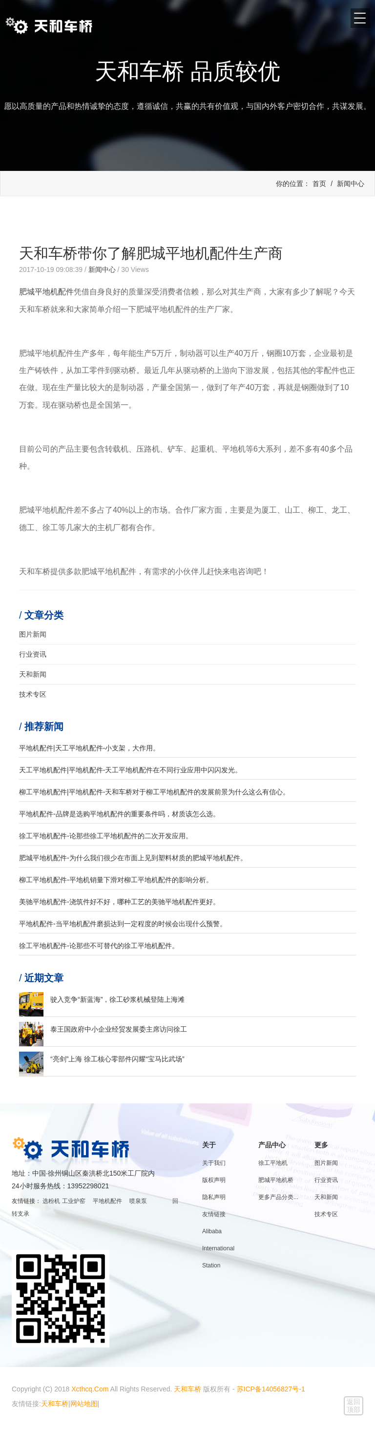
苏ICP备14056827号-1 (271, 1389)
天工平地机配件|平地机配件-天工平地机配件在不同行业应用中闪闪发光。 (130, 770)
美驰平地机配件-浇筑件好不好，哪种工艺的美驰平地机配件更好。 (119, 902)
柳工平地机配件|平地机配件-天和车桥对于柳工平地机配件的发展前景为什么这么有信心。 (154, 792)
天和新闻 (32, 674)
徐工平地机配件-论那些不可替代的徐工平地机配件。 (99, 946)
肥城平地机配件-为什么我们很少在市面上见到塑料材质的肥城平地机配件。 (133, 858)
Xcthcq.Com (89, 1389)
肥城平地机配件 (46, 292)
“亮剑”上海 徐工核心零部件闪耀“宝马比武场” (117, 1059)
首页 (319, 183)
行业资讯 (32, 654)
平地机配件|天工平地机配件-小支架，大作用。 (89, 748)
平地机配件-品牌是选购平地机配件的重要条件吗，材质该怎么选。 (119, 814)
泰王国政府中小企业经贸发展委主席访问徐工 (118, 1029)
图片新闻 (32, 634)
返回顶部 (353, 1405)
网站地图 (84, 1404)
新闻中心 (350, 183)
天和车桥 (187, 1389)
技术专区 (32, 694)
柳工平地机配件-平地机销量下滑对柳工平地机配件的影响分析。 (116, 880)
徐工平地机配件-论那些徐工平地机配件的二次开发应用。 (105, 836)
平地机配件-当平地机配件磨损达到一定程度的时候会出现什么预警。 (123, 924)
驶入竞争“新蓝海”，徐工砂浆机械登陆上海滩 (117, 999)
